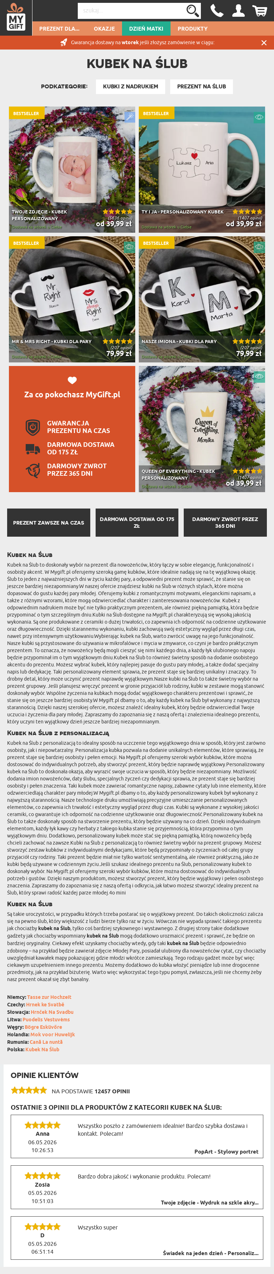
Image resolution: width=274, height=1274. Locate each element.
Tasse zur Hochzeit (49, 997)
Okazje (104, 29)
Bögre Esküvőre (43, 1027)
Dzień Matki (146, 29)
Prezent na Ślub (201, 86)
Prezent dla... (59, 29)
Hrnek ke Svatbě (45, 1005)
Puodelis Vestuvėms (46, 1020)
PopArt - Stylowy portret (226, 1152)
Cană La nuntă (46, 1042)
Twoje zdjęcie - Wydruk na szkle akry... (210, 1203)
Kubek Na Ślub (42, 1050)
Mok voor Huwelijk (52, 1035)
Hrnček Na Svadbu (52, 1012)
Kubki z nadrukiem (130, 86)
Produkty (193, 29)
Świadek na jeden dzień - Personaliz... (211, 1253)
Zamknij (264, 43)
